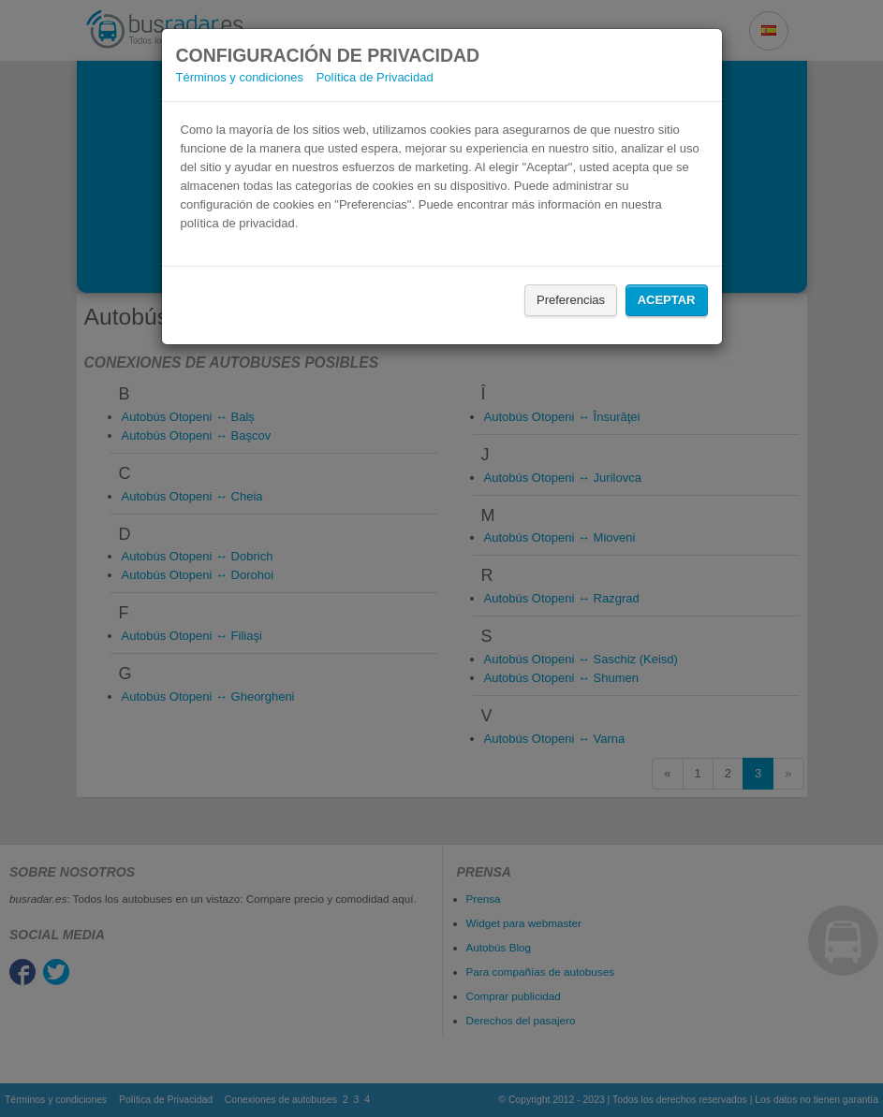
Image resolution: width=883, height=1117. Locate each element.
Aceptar (667, 300)
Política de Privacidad (375, 77)
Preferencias (571, 300)
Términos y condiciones (240, 77)
